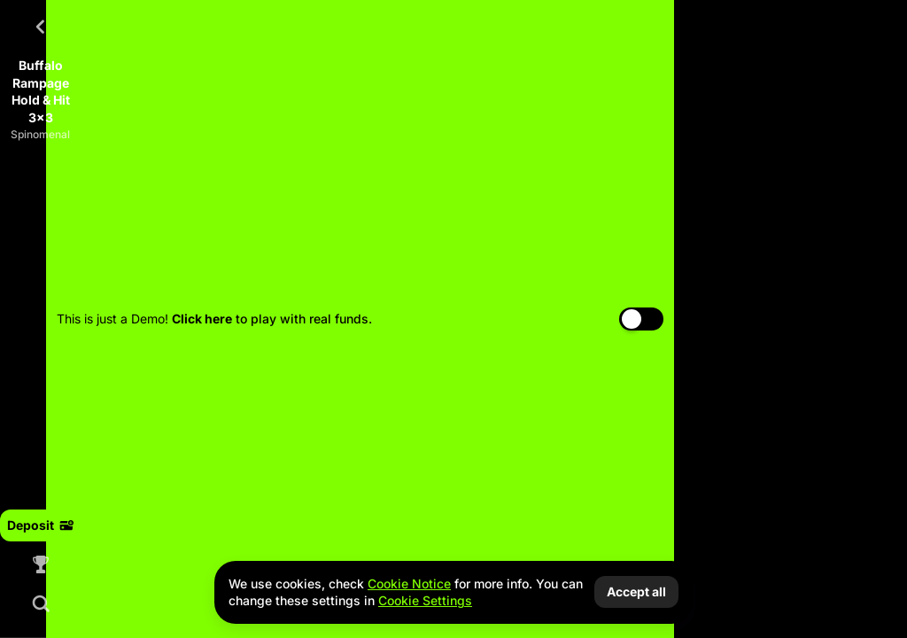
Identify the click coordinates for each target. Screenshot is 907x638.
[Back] (41, 27)
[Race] (41, 564)
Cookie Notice (409, 583)
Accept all (636, 591)
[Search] (41, 603)
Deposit (40, 525)
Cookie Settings (425, 601)
